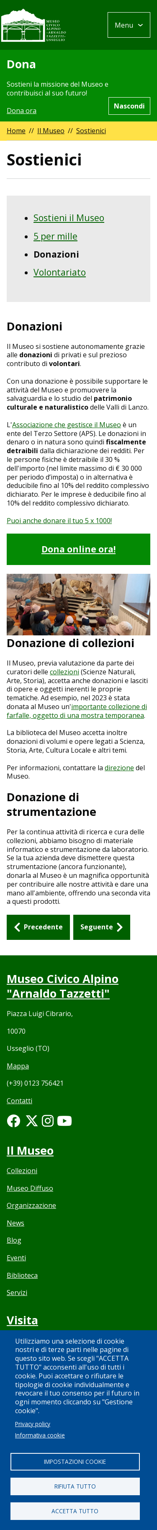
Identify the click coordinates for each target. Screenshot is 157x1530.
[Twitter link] (32, 1123)
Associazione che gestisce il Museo (66, 424)
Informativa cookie (40, 1435)
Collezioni (22, 1170)
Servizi (17, 1292)
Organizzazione (31, 1205)
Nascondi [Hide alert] (129, 106)
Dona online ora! (78, 549)
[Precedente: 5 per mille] (38, 927)
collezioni (64, 671)
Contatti (19, 1100)
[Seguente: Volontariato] (101, 927)
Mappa (18, 1066)
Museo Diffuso (30, 1188)
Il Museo (50, 130)
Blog (14, 1240)
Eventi (16, 1257)
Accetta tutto (74, 1511)
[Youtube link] (64, 1123)
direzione (119, 767)
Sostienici (91, 130)
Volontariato (59, 272)
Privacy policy (32, 1424)
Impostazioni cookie (75, 1461)
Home (16, 130)
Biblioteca (22, 1275)
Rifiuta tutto (75, 1486)
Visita (22, 1320)
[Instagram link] (48, 1123)
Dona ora (21, 110)
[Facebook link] (13, 1123)
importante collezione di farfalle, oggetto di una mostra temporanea (77, 711)
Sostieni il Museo (68, 218)
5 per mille (55, 236)
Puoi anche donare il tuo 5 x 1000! (59, 520)
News (15, 1223)
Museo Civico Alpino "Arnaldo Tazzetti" (62, 986)
